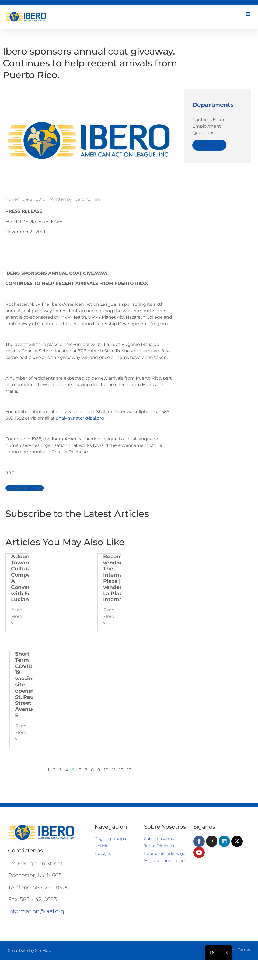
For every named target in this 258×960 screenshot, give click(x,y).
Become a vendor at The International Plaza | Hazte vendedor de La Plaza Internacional (121, 578)
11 (114, 769)
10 (106, 769)
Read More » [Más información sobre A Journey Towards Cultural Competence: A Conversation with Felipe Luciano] (16, 616)
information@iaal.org (36, 911)
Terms (244, 949)
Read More (209, 145)
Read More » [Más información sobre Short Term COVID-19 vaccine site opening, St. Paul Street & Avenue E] (20, 732)
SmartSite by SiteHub (29, 950)
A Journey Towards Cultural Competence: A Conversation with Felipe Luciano (29, 578)
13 (129, 769)
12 (121, 769)
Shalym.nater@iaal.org (80, 418)
